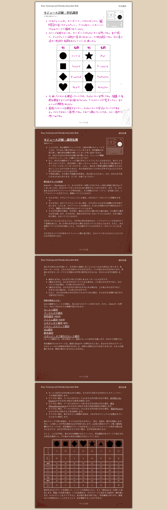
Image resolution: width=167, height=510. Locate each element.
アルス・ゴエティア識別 (56, 326)
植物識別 (48, 316)
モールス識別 (51, 309)
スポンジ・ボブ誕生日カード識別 (61, 336)
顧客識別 (48, 332)
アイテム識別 (51, 319)
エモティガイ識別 (53, 323)
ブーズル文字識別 (53, 313)
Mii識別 (48, 329)
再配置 (57, 316)
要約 (65, 323)
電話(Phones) (117, 408)
